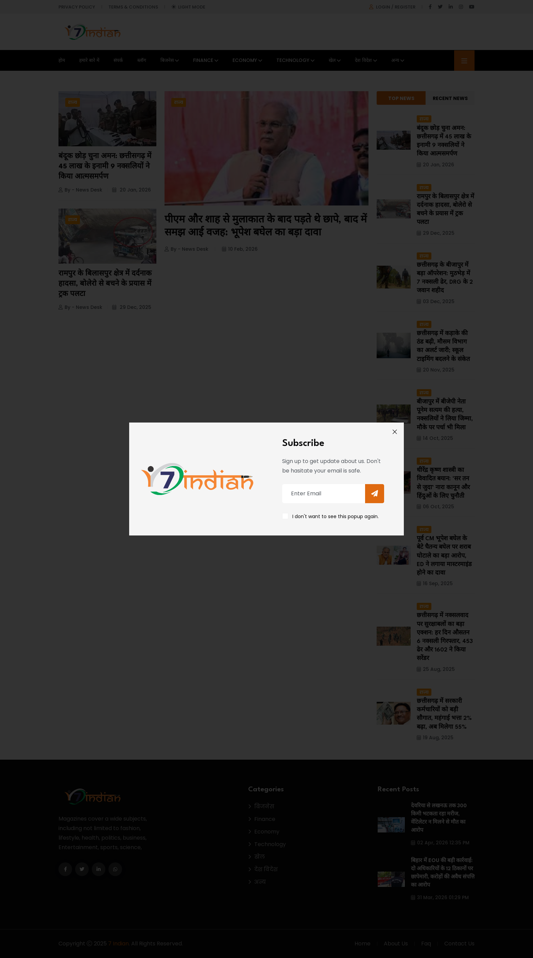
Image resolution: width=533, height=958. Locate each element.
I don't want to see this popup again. (335, 516)
